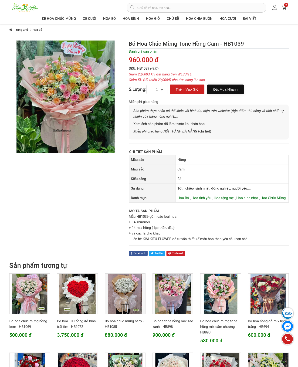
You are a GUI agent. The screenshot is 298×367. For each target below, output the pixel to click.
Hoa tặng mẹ (224, 198)
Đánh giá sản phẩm (143, 51)
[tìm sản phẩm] (132, 8)
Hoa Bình (131, 19)
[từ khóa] (201, 7)
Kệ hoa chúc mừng (59, 19)
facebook (138, 253)
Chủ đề (173, 19)
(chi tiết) (204, 131)
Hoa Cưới (228, 19)
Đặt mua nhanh (225, 89)
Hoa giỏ (153, 19)
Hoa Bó (109, 19)
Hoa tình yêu (201, 198)
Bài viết (249, 19)
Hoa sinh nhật (247, 198)
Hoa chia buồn (199, 19)
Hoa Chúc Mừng (273, 198)
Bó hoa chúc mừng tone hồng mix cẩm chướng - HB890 (218, 326)
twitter (157, 253)
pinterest (175, 253)
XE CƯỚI (89, 19)
